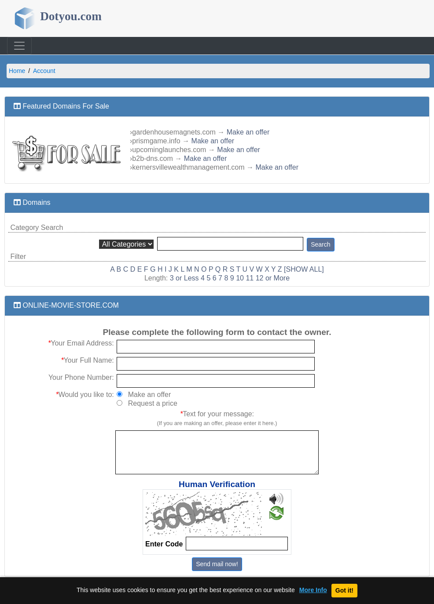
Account (44, 70)
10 (240, 278)
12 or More (273, 278)
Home (17, 70)
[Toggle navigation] (19, 46)
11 (250, 278)
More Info (313, 590)
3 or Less (184, 278)
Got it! (344, 590)
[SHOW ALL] (304, 269)
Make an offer (248, 132)
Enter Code (164, 544)
